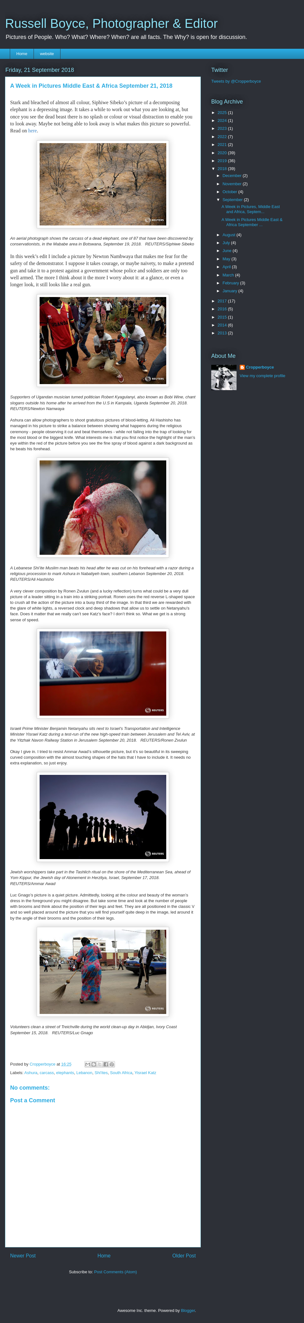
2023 (223, 128)
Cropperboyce (260, 367)
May (227, 258)
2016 (223, 309)
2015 (223, 317)
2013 (223, 333)
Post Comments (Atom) (115, 1271)
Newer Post (23, 1255)
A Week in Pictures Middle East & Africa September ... (251, 222)
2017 (223, 301)
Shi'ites (101, 1072)
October (230, 191)
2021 (223, 144)
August (230, 234)
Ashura (30, 1072)
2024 (223, 120)
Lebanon (84, 1072)
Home (22, 53)
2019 (223, 160)
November (233, 183)
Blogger (188, 1310)
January (230, 290)
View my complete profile (262, 375)
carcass (47, 1072)
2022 (223, 136)
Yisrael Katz (145, 1072)
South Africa (121, 1072)
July (227, 242)
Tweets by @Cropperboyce (236, 81)
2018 (223, 168)
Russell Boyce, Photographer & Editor (111, 23)
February (231, 283)
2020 (223, 152)
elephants (65, 1072)
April (227, 266)
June (228, 250)
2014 (223, 325)
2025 (223, 112)
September (233, 199)
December (233, 175)
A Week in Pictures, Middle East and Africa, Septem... (250, 209)
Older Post (184, 1255)
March (229, 275)
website (47, 53)
